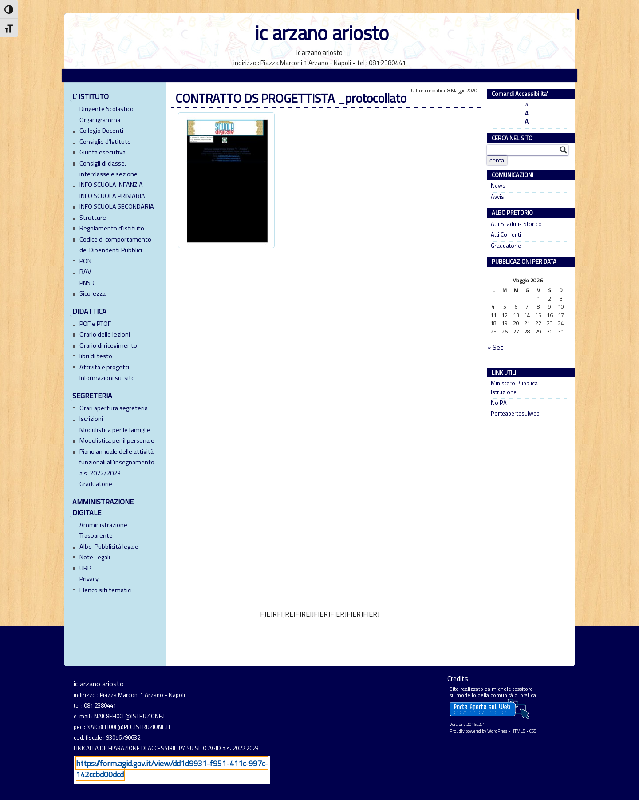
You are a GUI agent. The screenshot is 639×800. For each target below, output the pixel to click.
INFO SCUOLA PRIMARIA (112, 196)
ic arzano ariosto (322, 33)
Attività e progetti (104, 367)
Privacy (89, 579)
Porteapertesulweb (515, 413)
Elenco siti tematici (105, 590)
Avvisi (498, 197)
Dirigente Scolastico (106, 109)
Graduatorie (95, 484)
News (498, 186)
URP (85, 568)
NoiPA (499, 403)
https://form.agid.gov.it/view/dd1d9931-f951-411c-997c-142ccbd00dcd (172, 768)
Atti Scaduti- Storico (516, 224)
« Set (495, 347)
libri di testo (95, 356)
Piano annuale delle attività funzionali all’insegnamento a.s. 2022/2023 (116, 462)
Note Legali (94, 557)
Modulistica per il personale (116, 440)
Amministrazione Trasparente (103, 530)
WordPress (497, 731)
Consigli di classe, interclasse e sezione (108, 168)
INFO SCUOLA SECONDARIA (116, 206)
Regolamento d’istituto (111, 228)
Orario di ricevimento (108, 345)
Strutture (92, 217)
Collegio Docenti (101, 130)
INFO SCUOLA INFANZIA (111, 185)
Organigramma (99, 120)
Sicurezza (92, 293)
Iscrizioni (91, 419)
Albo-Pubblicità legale (108, 546)
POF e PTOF (95, 324)
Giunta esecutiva (102, 152)
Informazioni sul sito (107, 378)
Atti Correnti (506, 234)
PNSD (87, 283)
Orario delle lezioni (104, 334)
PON (85, 261)
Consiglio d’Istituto (105, 142)
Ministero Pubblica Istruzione (514, 387)
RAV (85, 272)
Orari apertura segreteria (113, 408)
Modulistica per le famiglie (114, 430)
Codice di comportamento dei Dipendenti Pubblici (115, 244)
